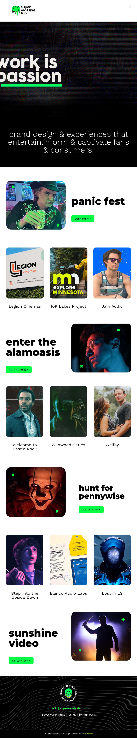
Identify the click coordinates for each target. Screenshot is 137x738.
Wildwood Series (68, 444)
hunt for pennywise (102, 492)
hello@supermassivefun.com (69, 708)
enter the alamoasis (33, 347)
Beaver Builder (86, 734)
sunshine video (33, 638)
